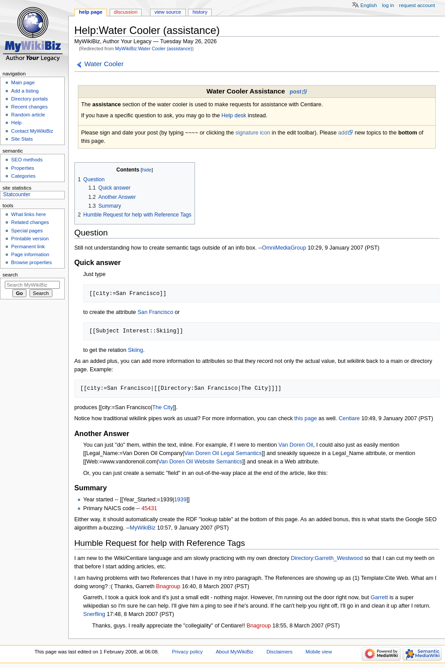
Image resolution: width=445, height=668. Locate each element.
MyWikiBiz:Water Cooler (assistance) (153, 48)
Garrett (379, 597)
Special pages (27, 230)
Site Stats (22, 139)
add (342, 133)
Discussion (125, 12)
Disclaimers (280, 651)
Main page (23, 82)
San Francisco (155, 312)
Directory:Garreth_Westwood (327, 558)
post (296, 92)
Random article (28, 114)
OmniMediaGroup (284, 248)
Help (16, 122)
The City (162, 407)
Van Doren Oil (296, 445)
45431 (149, 508)
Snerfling (94, 614)
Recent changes (29, 106)
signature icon (252, 133)
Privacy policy (187, 651)
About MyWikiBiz (235, 651)
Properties (22, 168)
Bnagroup (168, 586)
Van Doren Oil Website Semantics (200, 462)
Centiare (349, 418)
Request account (417, 5)
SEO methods (26, 159)
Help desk (233, 115)
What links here (28, 214)
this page (305, 418)
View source (167, 12)
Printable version (29, 238)
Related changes (30, 222)
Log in (388, 5)
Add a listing (24, 90)
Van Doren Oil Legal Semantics (223, 453)
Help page (90, 12)
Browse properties (31, 262)
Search (10, 274)
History (199, 12)
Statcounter (16, 194)
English (368, 5)
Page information (30, 254)
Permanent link (27, 246)
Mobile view (318, 651)
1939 (180, 499)
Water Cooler (104, 63)
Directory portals (29, 98)
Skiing (135, 350)
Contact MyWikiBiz (32, 131)
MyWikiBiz (143, 528)
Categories (23, 176)
